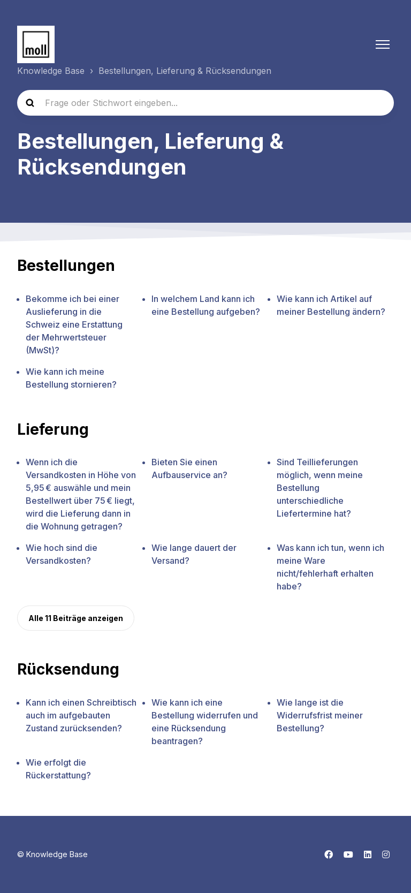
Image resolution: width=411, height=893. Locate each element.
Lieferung (53, 429)
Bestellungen (66, 265)
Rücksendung (68, 669)
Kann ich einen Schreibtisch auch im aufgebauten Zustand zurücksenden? (81, 715)
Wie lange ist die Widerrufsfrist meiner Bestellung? (320, 715)
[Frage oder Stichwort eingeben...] (205, 103)
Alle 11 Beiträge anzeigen (75, 618)
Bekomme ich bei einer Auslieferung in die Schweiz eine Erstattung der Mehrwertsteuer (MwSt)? (74, 324)
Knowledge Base (51, 70)
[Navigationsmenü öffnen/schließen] (382, 44)
